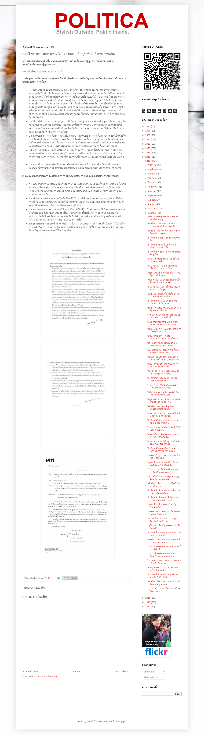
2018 (148, 157)
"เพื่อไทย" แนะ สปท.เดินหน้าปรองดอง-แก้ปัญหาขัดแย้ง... (162, 225)
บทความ (149, 671)
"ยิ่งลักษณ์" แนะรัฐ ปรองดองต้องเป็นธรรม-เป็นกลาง (162, 302)
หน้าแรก (77, 671)
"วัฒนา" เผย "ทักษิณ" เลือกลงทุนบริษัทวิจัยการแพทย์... (163, 470)
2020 (148, 148)
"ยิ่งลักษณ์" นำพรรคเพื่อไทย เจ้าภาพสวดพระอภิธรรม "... (162, 498)
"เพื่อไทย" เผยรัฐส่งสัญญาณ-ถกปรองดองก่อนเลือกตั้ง (162, 407)
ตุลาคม (152, 173)
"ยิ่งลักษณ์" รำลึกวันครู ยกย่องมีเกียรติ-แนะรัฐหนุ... (162, 379)
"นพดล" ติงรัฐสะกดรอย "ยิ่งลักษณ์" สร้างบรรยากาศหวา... (164, 541)
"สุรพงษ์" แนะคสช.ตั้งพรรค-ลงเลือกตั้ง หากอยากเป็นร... (162, 267)
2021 (148, 143)
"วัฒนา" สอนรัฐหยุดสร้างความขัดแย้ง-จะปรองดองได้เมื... (163, 316)
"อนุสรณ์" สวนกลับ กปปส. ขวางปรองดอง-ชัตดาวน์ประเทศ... (162, 323)
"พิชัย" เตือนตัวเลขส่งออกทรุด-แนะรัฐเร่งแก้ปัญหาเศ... (164, 274)
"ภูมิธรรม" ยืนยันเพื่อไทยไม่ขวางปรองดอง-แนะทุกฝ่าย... (163, 295)
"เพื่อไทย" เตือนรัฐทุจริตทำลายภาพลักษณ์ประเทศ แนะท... (164, 232)
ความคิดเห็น (151, 677)
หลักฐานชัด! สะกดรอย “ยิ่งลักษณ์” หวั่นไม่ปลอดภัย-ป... (163, 569)
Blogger (121, 721)
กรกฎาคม (153, 186)
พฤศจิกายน (153, 169)
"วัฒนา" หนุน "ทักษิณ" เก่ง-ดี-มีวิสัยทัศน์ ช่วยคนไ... (164, 428)
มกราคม (152, 213)
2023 (148, 135)
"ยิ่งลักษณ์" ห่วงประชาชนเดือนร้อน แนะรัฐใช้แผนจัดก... (164, 491)
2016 (148, 598)
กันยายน (152, 178)
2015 (148, 602)
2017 (148, 161)
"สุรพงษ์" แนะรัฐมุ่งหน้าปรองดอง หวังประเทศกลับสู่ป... (163, 435)
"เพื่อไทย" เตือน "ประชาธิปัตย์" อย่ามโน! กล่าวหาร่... (164, 484)
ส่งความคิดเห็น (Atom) (47, 676)
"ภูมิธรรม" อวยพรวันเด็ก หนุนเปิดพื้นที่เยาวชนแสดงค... (163, 400)
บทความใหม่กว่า (31, 671)
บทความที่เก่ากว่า (123, 671)
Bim (100, 721)
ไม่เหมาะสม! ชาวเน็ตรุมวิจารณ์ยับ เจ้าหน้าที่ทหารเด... (164, 562)
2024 (148, 130)
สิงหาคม (152, 182)
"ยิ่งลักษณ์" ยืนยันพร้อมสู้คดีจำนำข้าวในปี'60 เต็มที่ (163, 576)
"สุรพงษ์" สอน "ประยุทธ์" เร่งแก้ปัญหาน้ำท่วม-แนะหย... (162, 463)
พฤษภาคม (153, 195)
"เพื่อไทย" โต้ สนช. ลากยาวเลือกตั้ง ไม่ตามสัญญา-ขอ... (164, 583)
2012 (148, 606)
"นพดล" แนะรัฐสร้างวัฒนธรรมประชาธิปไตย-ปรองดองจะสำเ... (164, 358)
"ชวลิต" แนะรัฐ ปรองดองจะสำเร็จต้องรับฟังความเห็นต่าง (163, 281)
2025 (148, 126)
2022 (148, 139)
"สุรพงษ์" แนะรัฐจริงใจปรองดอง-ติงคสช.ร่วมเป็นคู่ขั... (164, 288)
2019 (148, 152)
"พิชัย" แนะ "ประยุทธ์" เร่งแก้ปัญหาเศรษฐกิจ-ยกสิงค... (164, 330)
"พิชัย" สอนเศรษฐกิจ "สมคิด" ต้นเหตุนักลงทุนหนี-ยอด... (163, 393)
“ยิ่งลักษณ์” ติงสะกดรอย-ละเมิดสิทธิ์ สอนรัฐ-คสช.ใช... (164, 534)
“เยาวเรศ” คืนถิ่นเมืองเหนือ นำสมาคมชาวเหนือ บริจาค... (162, 344)
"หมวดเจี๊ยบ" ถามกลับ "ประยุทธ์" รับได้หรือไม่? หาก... (162, 519)
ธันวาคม (152, 165)
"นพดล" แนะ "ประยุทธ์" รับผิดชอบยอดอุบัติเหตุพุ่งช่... (164, 512)
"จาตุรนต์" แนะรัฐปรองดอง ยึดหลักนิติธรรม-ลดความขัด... (164, 414)
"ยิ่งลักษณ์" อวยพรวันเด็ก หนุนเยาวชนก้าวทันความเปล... (161, 449)
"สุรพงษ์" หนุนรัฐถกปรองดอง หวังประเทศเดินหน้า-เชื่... (163, 365)
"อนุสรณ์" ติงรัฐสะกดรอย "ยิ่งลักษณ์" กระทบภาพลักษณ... (161, 555)
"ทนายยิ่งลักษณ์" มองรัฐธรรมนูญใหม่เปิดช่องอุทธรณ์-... (163, 477)
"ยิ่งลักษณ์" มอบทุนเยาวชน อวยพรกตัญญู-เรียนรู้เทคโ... (163, 421)
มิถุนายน (152, 191)
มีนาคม (152, 204)
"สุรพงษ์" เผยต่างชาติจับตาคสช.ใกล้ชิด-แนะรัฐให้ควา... (163, 337)
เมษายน (152, 200)
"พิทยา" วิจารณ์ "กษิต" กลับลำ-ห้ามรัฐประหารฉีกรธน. (164, 309)
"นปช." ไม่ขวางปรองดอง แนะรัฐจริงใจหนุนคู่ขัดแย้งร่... (163, 372)
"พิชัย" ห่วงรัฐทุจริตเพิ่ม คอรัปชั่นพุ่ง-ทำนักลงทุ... (163, 217)
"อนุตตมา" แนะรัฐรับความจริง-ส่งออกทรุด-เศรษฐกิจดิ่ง (163, 442)
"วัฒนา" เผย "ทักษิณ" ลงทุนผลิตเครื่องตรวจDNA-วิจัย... (162, 386)
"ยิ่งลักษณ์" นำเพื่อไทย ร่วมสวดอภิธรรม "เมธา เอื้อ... (162, 246)
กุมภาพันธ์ (153, 208)
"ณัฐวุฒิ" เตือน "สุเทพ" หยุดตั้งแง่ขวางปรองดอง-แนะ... (163, 351)
